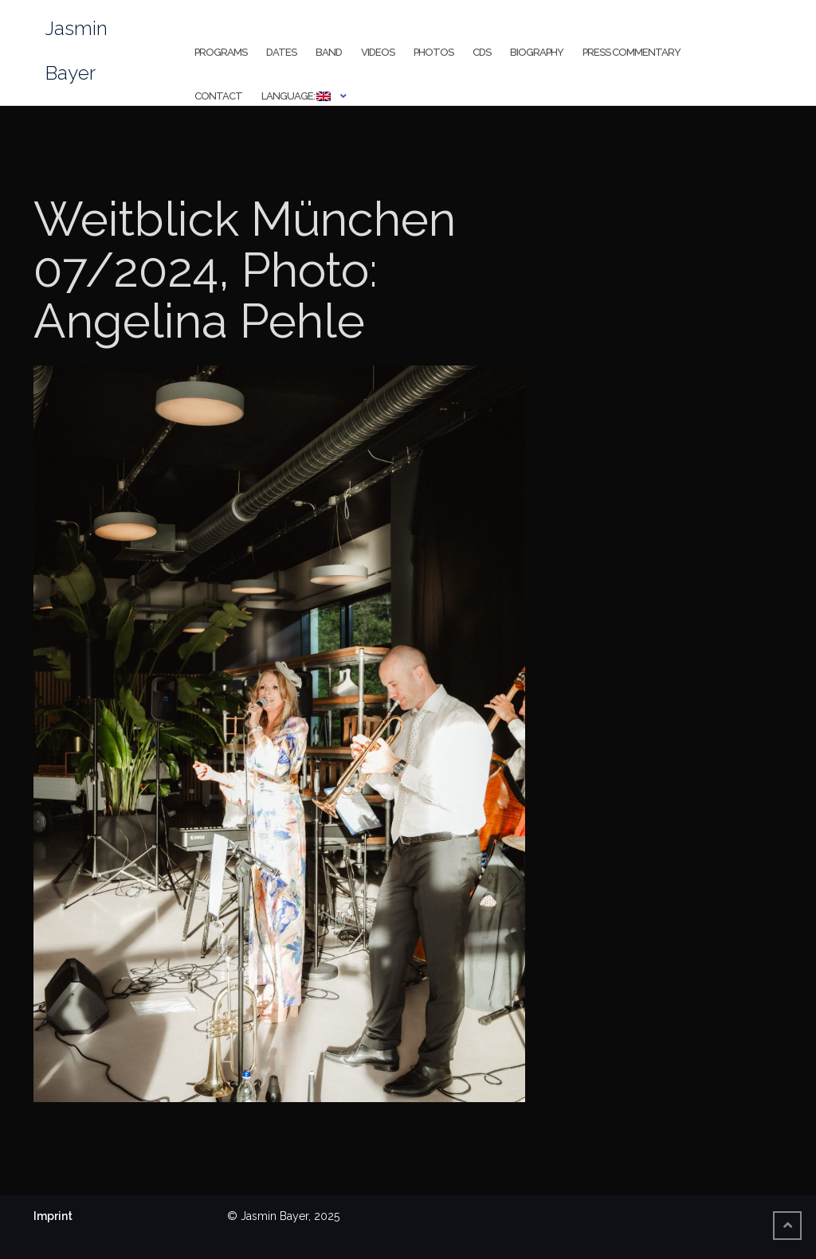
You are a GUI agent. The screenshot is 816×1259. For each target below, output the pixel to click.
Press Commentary (632, 52)
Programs (220, 52)
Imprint (53, 1216)
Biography (536, 52)
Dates (281, 52)
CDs (482, 52)
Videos (377, 52)
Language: (296, 96)
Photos (433, 52)
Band (329, 52)
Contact (218, 96)
